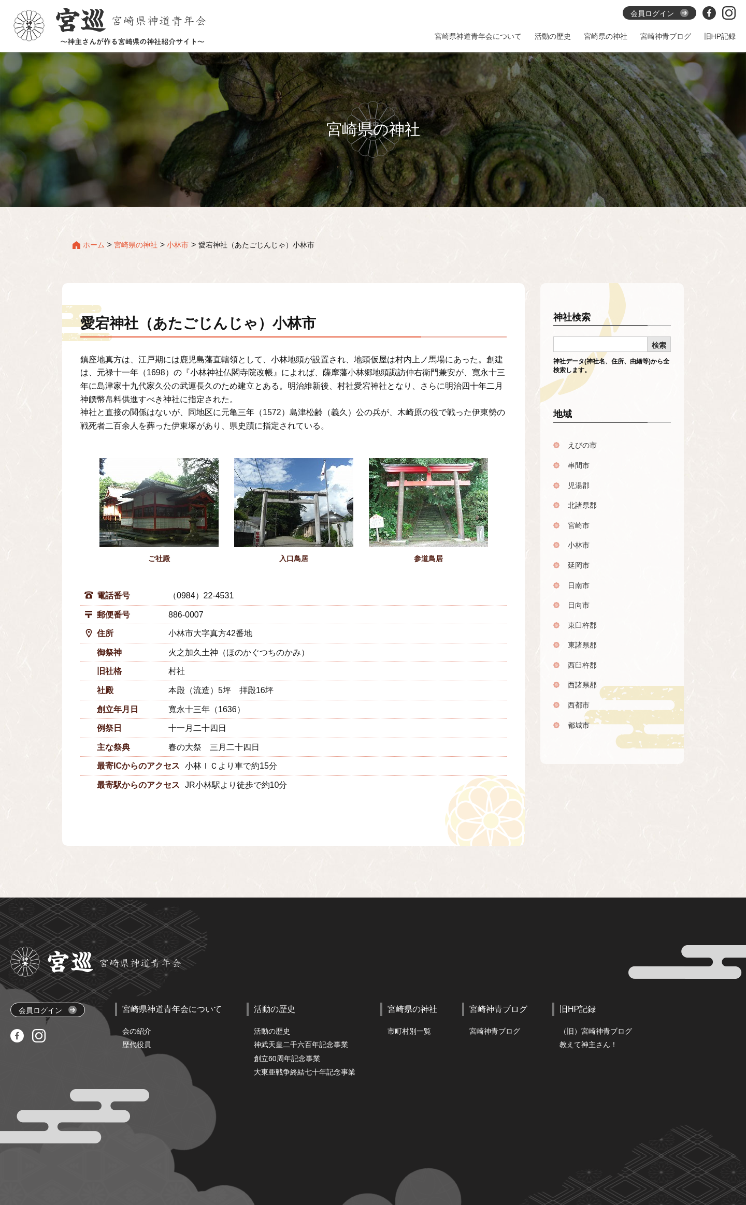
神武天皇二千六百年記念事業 (301, 1044)
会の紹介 (136, 1031)
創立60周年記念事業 (287, 1058)
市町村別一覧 (409, 1031)
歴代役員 (136, 1044)
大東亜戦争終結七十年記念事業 (304, 1072)
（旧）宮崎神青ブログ (596, 1031)
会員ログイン (48, 1010)
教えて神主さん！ (589, 1044)
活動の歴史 (272, 1031)
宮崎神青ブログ (494, 1031)
